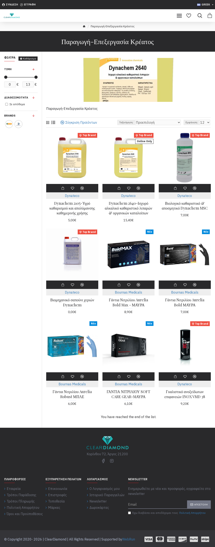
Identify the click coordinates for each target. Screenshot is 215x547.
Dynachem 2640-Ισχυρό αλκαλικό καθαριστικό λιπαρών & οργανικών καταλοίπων (128, 208)
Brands (10, 115)
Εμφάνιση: (192, 122)
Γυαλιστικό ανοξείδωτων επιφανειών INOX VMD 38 (184, 394)
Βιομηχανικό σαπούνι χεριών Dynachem (72, 302)
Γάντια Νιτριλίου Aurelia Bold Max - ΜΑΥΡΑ (128, 302)
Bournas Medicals (128, 292)
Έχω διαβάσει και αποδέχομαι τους (167, 513)
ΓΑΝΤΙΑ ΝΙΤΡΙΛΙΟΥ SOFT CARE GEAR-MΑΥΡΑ (128, 394)
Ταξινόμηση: (126, 122)
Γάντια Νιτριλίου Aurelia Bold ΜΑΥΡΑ (185, 302)
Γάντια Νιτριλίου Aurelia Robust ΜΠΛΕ (72, 394)
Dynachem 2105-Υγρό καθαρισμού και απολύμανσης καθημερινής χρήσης (72, 208)
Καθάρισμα (29, 58)
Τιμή (8, 69)
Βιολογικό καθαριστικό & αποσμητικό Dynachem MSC (185, 206)
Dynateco (72, 196)
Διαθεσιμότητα (16, 97)
